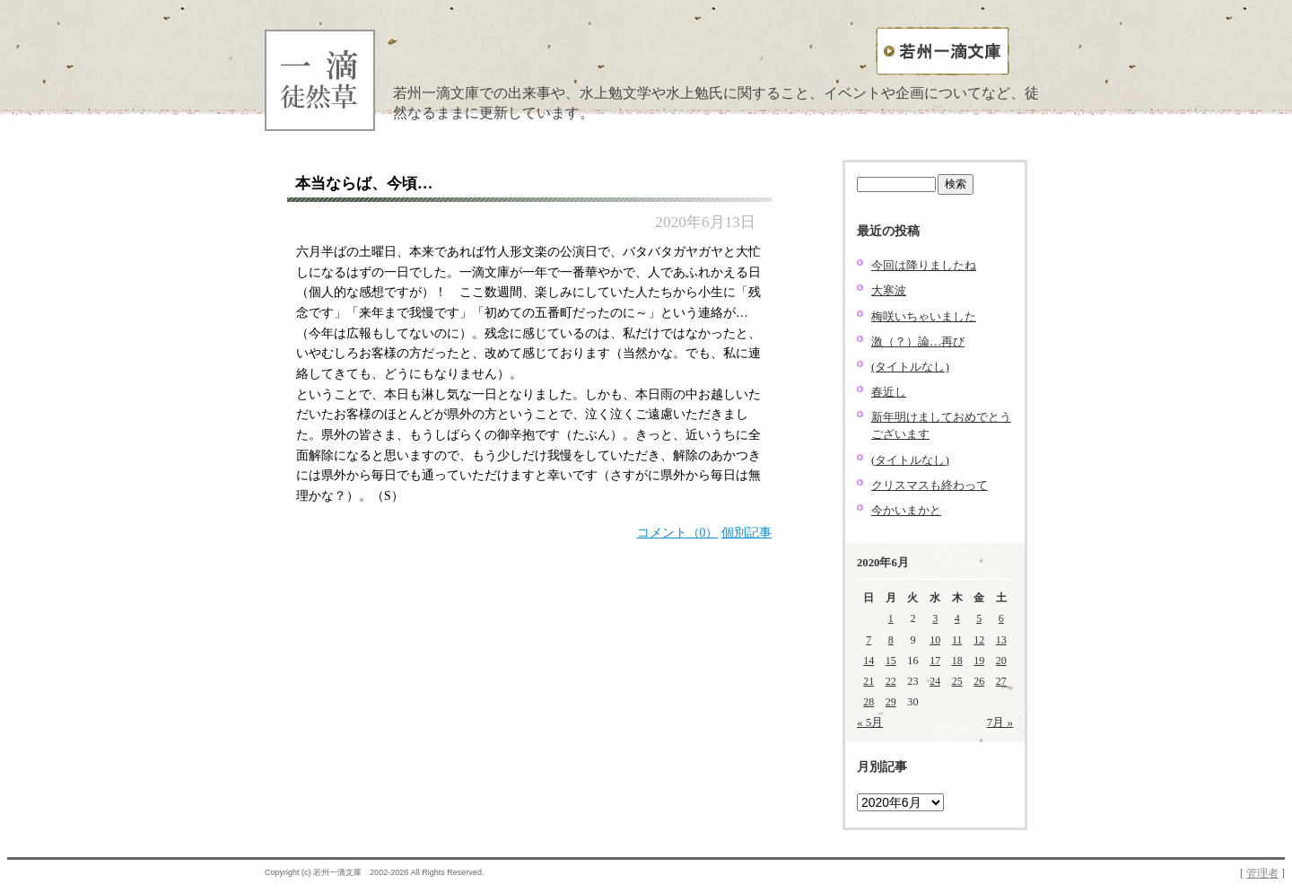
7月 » (1000, 722)
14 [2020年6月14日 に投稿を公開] (868, 660)
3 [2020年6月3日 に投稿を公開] (935, 618)
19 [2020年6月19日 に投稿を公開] (978, 660)
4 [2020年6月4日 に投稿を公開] (957, 618)
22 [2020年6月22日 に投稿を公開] (891, 681)
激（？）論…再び (918, 341)
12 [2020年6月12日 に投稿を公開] (978, 640)
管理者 (1262, 874)
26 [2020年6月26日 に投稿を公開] (978, 681)
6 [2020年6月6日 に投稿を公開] (1001, 618)
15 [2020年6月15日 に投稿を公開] (891, 660)
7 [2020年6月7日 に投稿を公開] (868, 640)
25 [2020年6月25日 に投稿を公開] (957, 681)
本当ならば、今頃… (363, 183)
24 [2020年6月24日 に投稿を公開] (935, 681)
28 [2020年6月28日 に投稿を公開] (868, 702)
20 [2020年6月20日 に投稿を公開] (1001, 660)
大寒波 (888, 290)
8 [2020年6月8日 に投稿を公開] (891, 640)
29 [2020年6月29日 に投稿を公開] (891, 702)
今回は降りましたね (923, 265)
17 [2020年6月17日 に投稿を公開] (935, 660)
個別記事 (746, 532)
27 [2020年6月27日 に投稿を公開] (1001, 681)
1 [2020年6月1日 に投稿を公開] (891, 618)
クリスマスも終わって (929, 485)
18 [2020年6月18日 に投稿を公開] (957, 660)
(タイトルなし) (910, 366)
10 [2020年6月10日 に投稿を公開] (935, 640)
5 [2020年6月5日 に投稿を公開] (979, 618)
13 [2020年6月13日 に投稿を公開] (1001, 640)
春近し (888, 391)
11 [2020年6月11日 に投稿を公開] (957, 640)
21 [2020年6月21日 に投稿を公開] (868, 681)
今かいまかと (906, 510)
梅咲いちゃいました (923, 316)
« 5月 (870, 722)
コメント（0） (678, 532)
